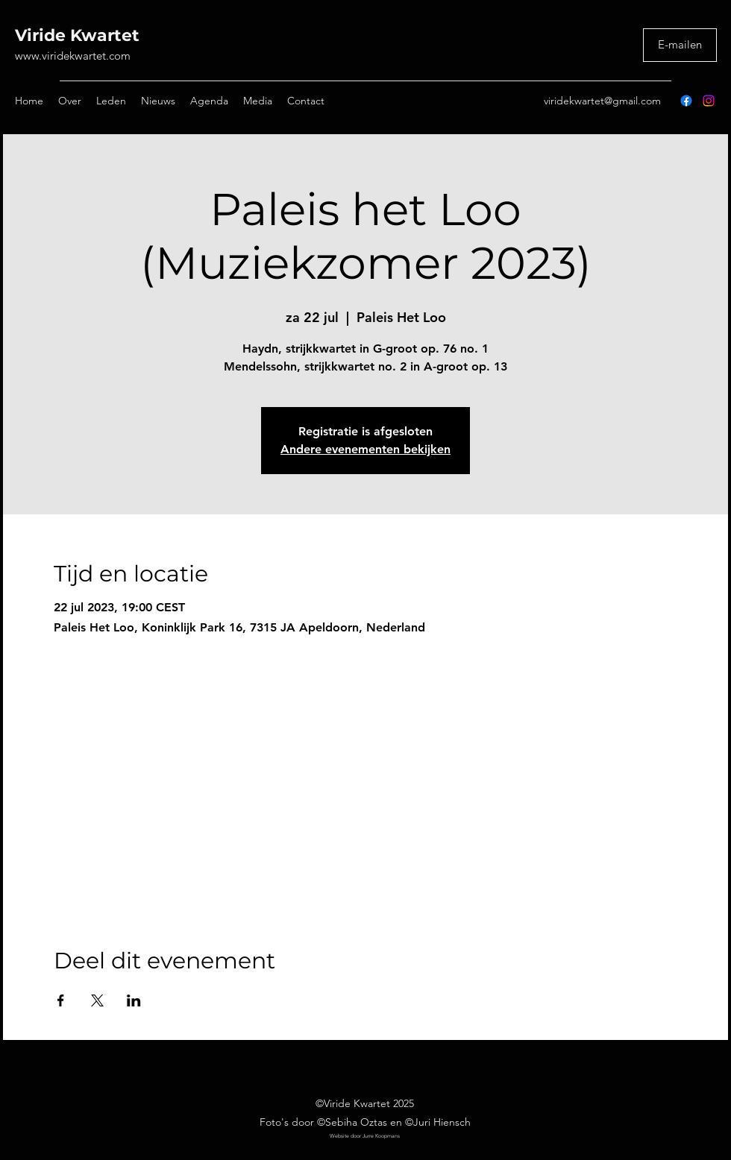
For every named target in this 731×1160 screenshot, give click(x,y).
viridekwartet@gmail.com (602, 100)
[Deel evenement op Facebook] (61, 1000)
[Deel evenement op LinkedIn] (134, 1000)
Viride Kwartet (77, 35)
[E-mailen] (680, 45)
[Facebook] (686, 100)
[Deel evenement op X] (97, 1000)
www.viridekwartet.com (73, 55)
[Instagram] (708, 100)
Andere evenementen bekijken (365, 449)
